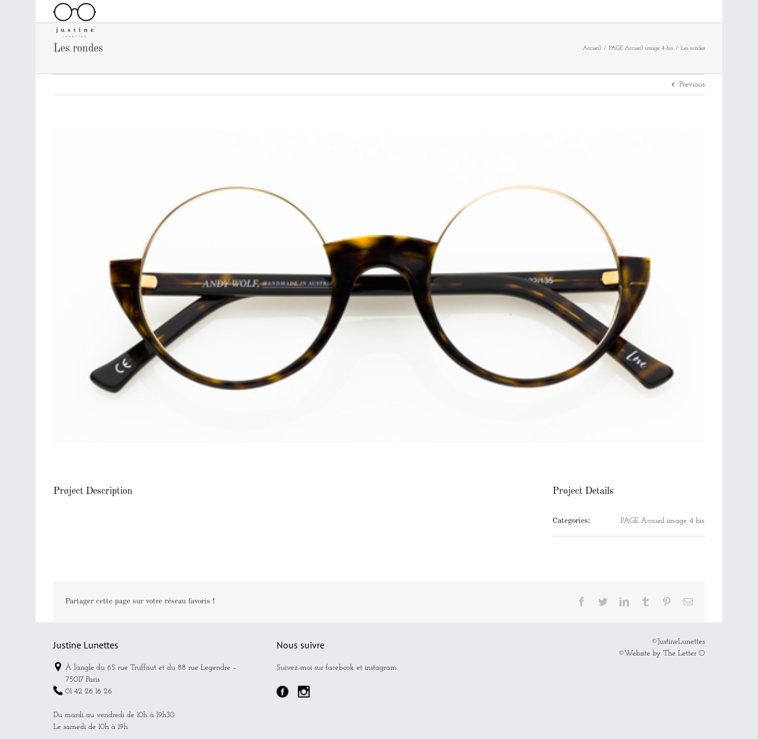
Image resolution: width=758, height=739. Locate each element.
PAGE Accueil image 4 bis (662, 547)
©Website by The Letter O (661, 680)
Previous (692, 111)
